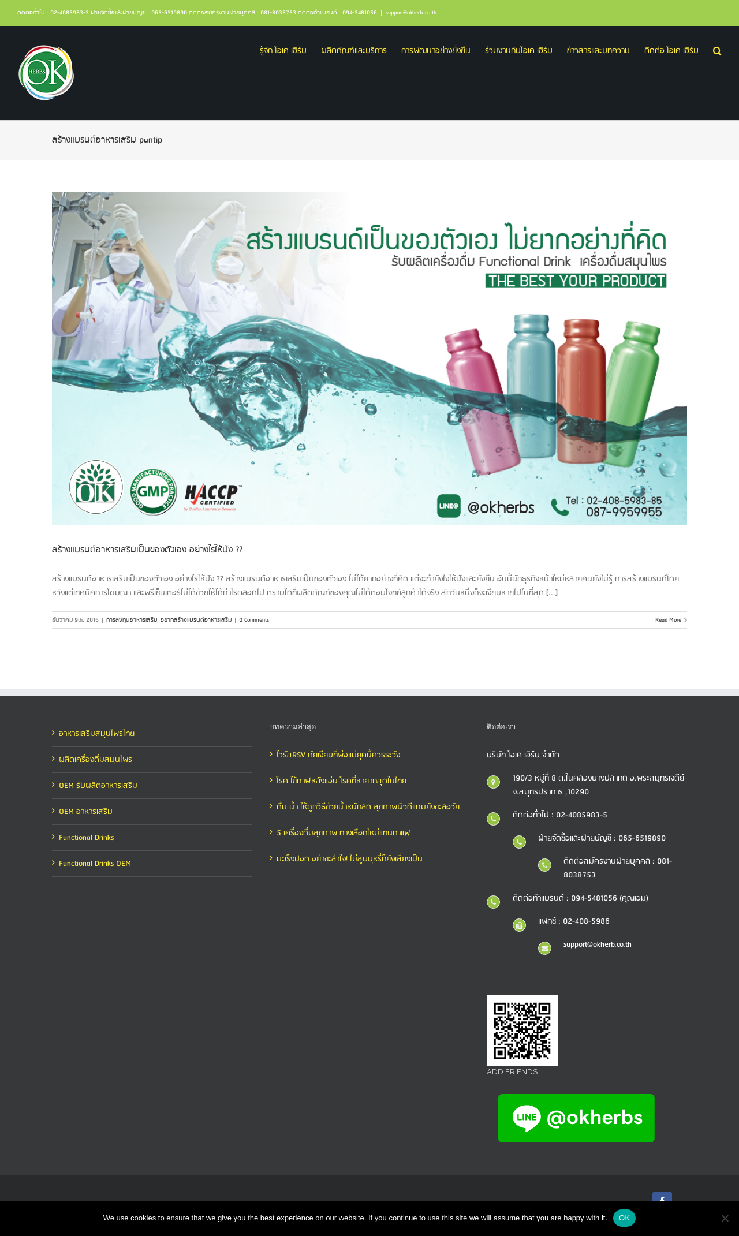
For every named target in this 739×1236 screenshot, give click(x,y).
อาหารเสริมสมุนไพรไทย (97, 734)
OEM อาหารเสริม (86, 812)
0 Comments (254, 620)
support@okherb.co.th (411, 13)
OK (624, 1217)
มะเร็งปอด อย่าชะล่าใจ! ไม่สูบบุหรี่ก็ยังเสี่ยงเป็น (350, 859)
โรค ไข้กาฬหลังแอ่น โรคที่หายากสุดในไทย (341, 781)
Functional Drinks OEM (95, 864)
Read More (668, 620)
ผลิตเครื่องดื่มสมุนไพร (95, 760)
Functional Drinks (86, 838)
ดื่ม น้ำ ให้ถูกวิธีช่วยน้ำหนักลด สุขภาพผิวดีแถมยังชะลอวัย (368, 807)
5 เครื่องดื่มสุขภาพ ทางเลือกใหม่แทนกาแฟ (343, 833)
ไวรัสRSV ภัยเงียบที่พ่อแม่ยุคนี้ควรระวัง (338, 755)
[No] (724, 1218)
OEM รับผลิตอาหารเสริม (98, 786)
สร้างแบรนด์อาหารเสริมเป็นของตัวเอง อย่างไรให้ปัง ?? (147, 550)
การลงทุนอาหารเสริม (131, 620)
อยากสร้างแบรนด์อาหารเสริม (196, 620)
